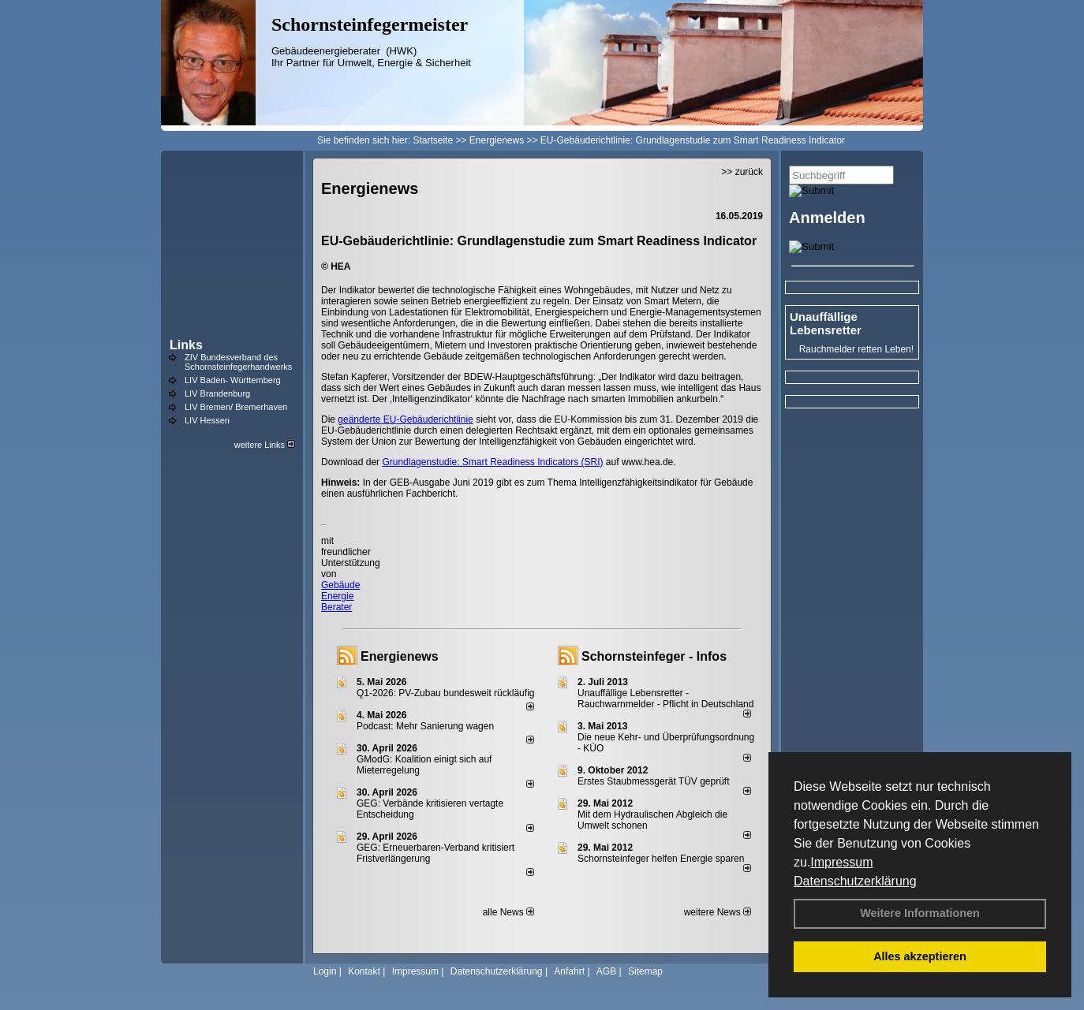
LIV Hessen (207, 420)
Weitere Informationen (920, 913)
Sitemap (645, 971)
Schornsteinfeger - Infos (654, 656)
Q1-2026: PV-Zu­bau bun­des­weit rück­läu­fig (445, 693)
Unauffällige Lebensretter (826, 323)
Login (324, 971)
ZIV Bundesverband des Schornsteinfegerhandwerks (238, 361)
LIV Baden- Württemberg (233, 380)
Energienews (400, 656)
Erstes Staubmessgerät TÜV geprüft (654, 781)
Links (186, 345)
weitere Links (264, 444)
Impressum (841, 862)
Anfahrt (569, 971)
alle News (508, 912)
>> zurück (742, 171)
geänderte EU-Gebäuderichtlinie (405, 419)
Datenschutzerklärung (855, 881)
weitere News (717, 912)
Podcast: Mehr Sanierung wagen (425, 726)
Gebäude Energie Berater (340, 596)
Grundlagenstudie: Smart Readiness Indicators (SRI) (492, 462)
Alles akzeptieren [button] (919, 956)
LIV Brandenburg (217, 393)
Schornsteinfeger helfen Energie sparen (661, 858)
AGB (606, 971)
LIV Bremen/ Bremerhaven (236, 407)
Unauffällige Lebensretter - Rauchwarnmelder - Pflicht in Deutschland (665, 699)
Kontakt (364, 971)
